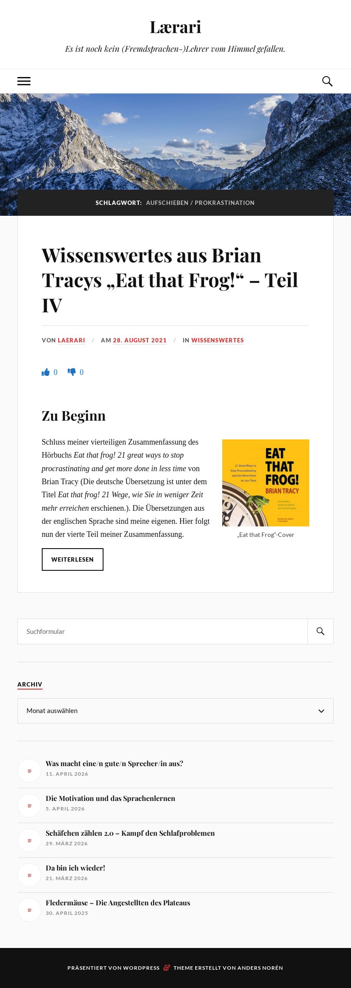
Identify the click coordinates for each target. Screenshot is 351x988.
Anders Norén (260, 968)
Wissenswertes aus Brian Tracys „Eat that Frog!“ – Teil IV (170, 279)
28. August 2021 (140, 340)
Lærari (175, 26)
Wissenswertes (217, 340)
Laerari (71, 340)
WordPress (141, 968)
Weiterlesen (72, 559)
